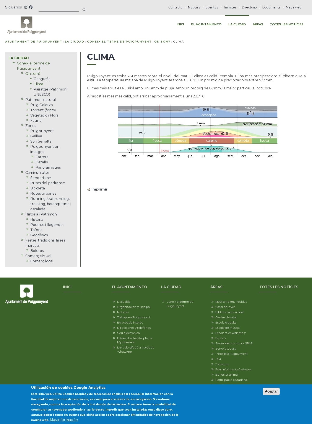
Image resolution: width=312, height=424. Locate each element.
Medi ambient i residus (231, 301)
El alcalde (124, 301)
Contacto (175, 7)
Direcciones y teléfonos (134, 327)
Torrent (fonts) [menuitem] (43, 110)
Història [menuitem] (36, 219)
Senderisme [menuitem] (40, 178)
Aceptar (271, 394)
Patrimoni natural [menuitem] (40, 100)
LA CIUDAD (74, 41)
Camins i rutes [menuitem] (37, 173)
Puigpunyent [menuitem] (42, 131)
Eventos (211, 7)
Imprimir (99, 189)
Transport (222, 364)
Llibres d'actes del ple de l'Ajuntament (134, 340)
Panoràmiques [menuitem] (48, 167)
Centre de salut (226, 317)
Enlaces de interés (130, 322)
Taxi (218, 359)
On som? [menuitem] (33, 74)
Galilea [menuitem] (36, 136)
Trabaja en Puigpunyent (133, 317)
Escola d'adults (225, 322)
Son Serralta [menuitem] (41, 141)
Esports (220, 338)
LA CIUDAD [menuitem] (237, 24)
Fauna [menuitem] (35, 120)
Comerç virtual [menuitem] (38, 256)
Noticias (194, 7)
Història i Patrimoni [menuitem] (41, 214)
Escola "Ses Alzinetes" (230, 333)
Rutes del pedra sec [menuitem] (47, 183)
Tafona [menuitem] (36, 230)
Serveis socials (225, 348)
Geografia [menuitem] (42, 79)
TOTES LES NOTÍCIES (278, 287)
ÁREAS (216, 287)
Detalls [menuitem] (42, 162)
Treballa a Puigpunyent (231, 353)
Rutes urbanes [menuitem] (43, 193)
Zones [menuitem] (30, 126)
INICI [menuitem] (180, 24)
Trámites (229, 7)
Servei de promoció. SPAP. (234, 343)
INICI (67, 287)
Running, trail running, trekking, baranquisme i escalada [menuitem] (50, 204)
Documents (271, 7)
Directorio (249, 7)
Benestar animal (226, 374)
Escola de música (227, 327)
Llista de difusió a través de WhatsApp (135, 349)
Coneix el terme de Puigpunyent (119, 41)
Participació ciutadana (231, 379)
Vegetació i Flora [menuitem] (44, 115)
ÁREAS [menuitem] (258, 24)
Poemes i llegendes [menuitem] (47, 225)
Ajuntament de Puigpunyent (33, 41)
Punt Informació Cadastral (233, 369)
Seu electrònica (128, 333)
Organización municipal (133, 307)
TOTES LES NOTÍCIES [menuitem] (286, 24)
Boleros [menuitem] (37, 251)
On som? (162, 41)
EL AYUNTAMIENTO (129, 287)
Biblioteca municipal (229, 312)
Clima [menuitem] (38, 84)
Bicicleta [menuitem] (37, 188)
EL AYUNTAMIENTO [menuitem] (206, 24)
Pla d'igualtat (224, 385)
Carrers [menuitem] (42, 157)
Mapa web (294, 7)
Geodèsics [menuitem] (39, 235)
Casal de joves (225, 307)
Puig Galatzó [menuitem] (41, 105)
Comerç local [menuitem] (41, 261)
